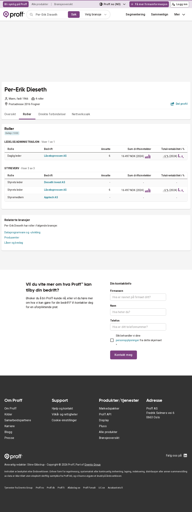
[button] (159, 14)
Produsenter (11, 237)
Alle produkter (40, 4)
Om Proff (10, 408)
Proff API (105, 414)
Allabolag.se (74, 487)
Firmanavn (116, 290)
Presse (9, 438)
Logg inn (179, 4)
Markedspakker (109, 408)
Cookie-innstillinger (64, 420)
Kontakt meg (124, 355)
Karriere (9, 426)
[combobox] (50, 14)
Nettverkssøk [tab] (81, 114)
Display (104, 420)
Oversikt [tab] (10, 114)
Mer (180, 14)
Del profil (179, 103)
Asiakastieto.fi (115, 487)
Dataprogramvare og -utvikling (22, 232)
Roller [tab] (27, 114)
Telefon (115, 320)
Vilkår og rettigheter (65, 414)
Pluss (103, 426)
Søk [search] (73, 14)
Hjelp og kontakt (62, 408)
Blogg (8, 432)
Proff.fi (61, 487)
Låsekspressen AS (55, 155)
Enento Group (93, 464)
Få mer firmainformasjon (149, 4)
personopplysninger (127, 340)
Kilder (8, 414)
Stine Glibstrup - (37, 464)
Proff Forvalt (89, 487)
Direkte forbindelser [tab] (52, 114)
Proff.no (40, 487)
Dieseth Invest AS (54, 182)
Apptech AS (51, 197)
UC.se (102, 487)
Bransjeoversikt (63, 4)
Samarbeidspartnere (17, 420)
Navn (113, 305)
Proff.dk (51, 487)
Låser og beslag (13, 242)
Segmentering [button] (135, 14)
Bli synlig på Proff (15, 4)
